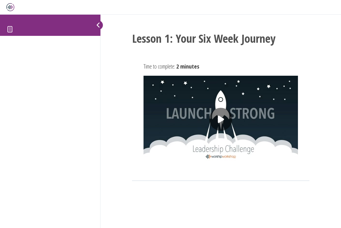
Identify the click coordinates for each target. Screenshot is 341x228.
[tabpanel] (220, 113)
